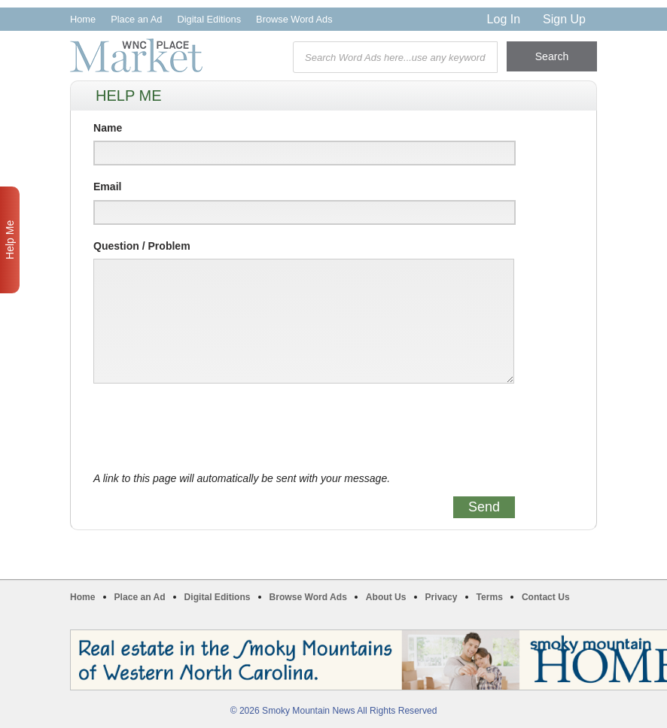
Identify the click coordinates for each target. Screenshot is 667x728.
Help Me (10, 239)
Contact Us (546, 597)
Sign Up (564, 19)
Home (83, 19)
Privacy (441, 597)
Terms (490, 597)
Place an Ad (136, 19)
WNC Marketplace (136, 55)
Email (107, 186)
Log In (503, 19)
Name (107, 128)
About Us (386, 597)
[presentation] (207, 428)
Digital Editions (209, 19)
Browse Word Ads (294, 19)
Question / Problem (141, 246)
